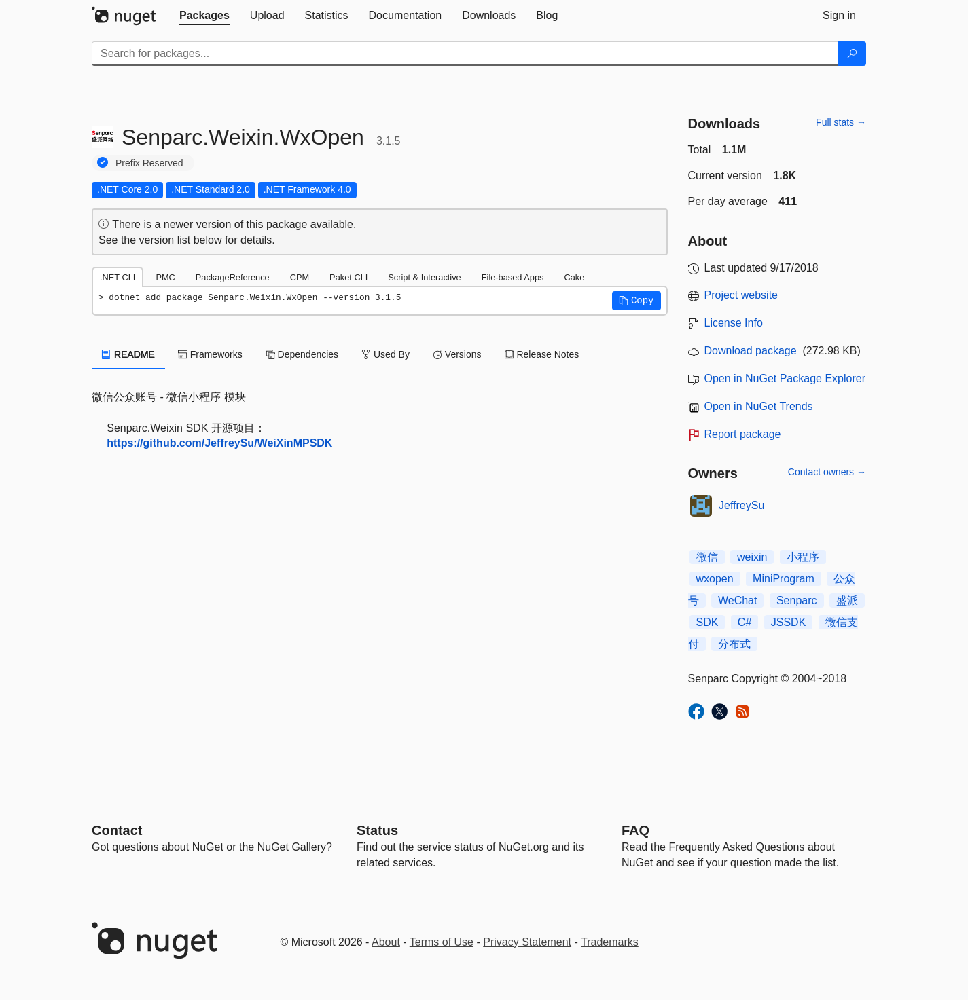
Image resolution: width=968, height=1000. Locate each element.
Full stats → (841, 122)
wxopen (715, 579)
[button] (636, 300)
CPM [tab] (299, 277)
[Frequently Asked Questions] (635, 830)
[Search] (852, 53)
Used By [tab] (385, 354)
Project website (741, 295)
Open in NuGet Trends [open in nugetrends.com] (758, 406)
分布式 (734, 644)
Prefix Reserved (149, 163)
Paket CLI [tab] (348, 277)
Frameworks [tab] (210, 354)
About (386, 942)
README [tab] (128, 354)
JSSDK (788, 622)
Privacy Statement (527, 942)
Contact (117, 830)
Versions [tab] (457, 354)
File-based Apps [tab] (513, 277)
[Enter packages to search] (465, 53)
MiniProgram (783, 579)
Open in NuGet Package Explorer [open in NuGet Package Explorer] (784, 378)
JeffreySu (741, 505)
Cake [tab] (574, 277)
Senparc (796, 600)
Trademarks (610, 942)
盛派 (847, 600)
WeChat (737, 600)
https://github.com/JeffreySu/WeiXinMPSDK (219, 443)
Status (377, 830)
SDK (707, 622)
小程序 (803, 557)
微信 (707, 557)
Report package (742, 434)
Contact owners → (827, 471)
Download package (750, 350)
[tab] (204, 16)
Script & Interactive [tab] (424, 277)
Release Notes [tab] (542, 354)
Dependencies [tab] (302, 354)
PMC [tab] (165, 277)
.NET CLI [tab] (117, 277)
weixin (752, 557)
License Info (733, 323)
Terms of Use (441, 942)
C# (744, 622)
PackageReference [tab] (233, 277)
